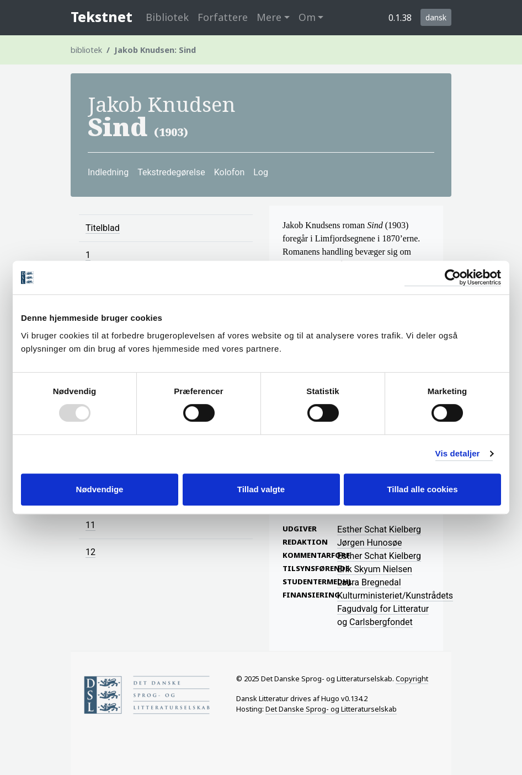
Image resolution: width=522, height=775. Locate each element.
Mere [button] (269, 17)
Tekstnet (101, 17)
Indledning (108, 172)
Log (260, 172)
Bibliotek (167, 17)
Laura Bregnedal (369, 582)
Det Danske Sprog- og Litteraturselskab (331, 709)
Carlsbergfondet (381, 622)
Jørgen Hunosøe (369, 542)
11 (90, 525)
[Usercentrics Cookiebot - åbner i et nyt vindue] (452, 277)
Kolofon (229, 172)
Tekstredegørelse (171, 172)
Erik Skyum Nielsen (374, 569)
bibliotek (86, 50)
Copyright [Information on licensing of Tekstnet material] (412, 678)
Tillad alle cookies (422, 489)
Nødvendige (100, 489)
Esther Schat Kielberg (379, 529)
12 (90, 552)
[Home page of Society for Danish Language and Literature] (151, 695)
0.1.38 (400, 18)
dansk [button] (435, 17)
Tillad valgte (261, 489)
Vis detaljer (457, 453)
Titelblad (103, 228)
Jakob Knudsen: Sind (155, 50)
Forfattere (223, 17)
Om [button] (307, 17)
